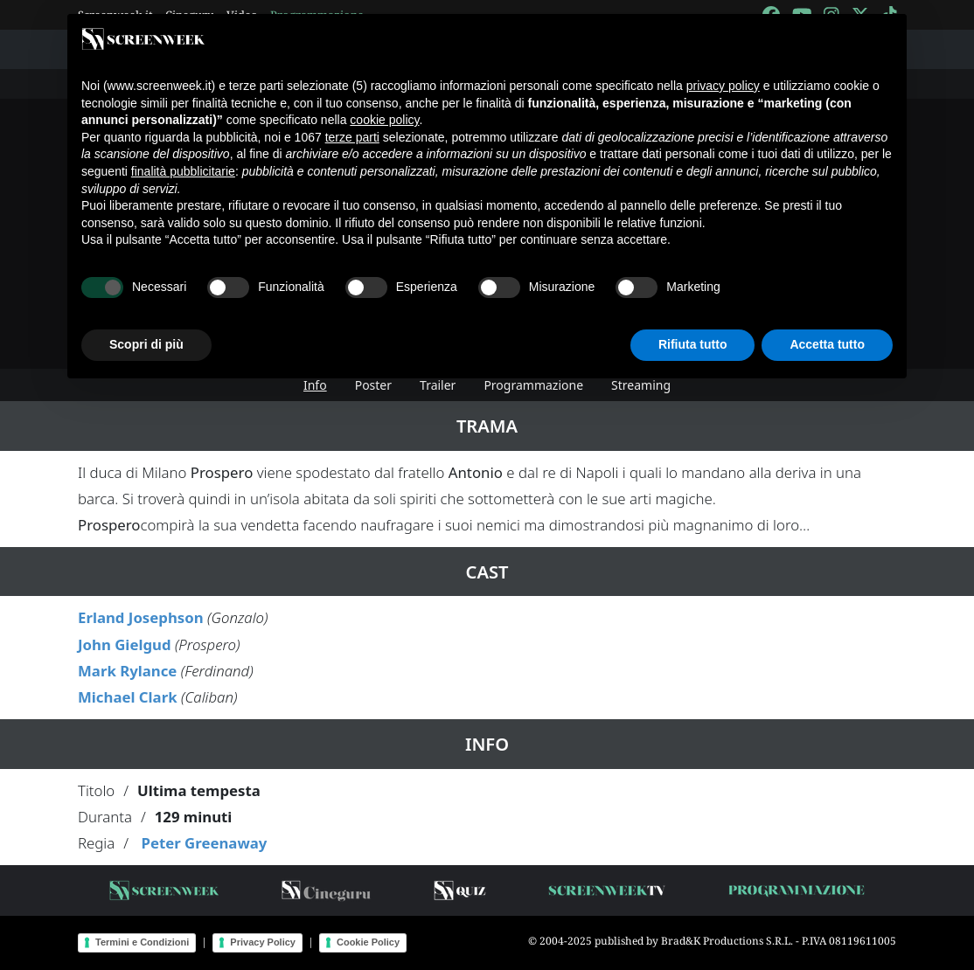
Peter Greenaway (204, 843)
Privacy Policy (263, 942)
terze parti (352, 137)
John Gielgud (124, 644)
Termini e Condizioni (142, 942)
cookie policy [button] (384, 120)
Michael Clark (127, 697)
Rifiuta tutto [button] (692, 344)
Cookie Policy (368, 942)
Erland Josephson (141, 617)
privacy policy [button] (723, 86)
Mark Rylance (127, 671)
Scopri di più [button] (146, 344)
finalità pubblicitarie (183, 171)
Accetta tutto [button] (827, 344)
